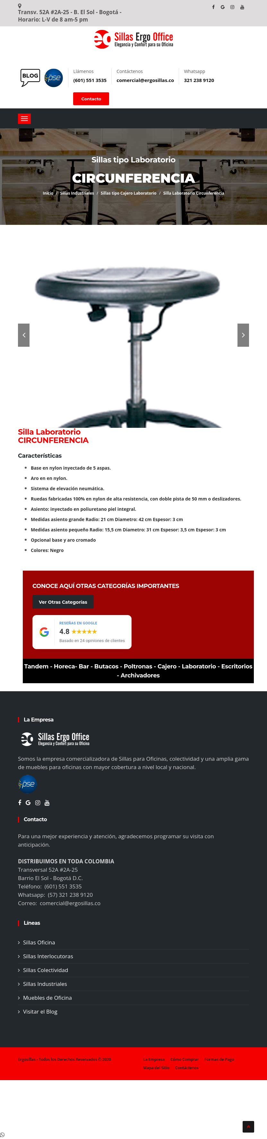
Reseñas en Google (78, 623)
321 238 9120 (199, 80)
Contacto (91, 98)
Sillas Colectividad (45, 970)
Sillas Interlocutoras (48, 956)
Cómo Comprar (184, 1059)
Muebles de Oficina (47, 997)
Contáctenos (187, 1068)
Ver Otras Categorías (63, 602)
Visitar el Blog (40, 1011)
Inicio (48, 193)
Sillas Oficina (39, 942)
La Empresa (154, 1059)
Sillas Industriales (77, 193)
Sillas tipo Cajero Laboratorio (129, 193)
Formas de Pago (219, 1059)
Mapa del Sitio (156, 1068)
